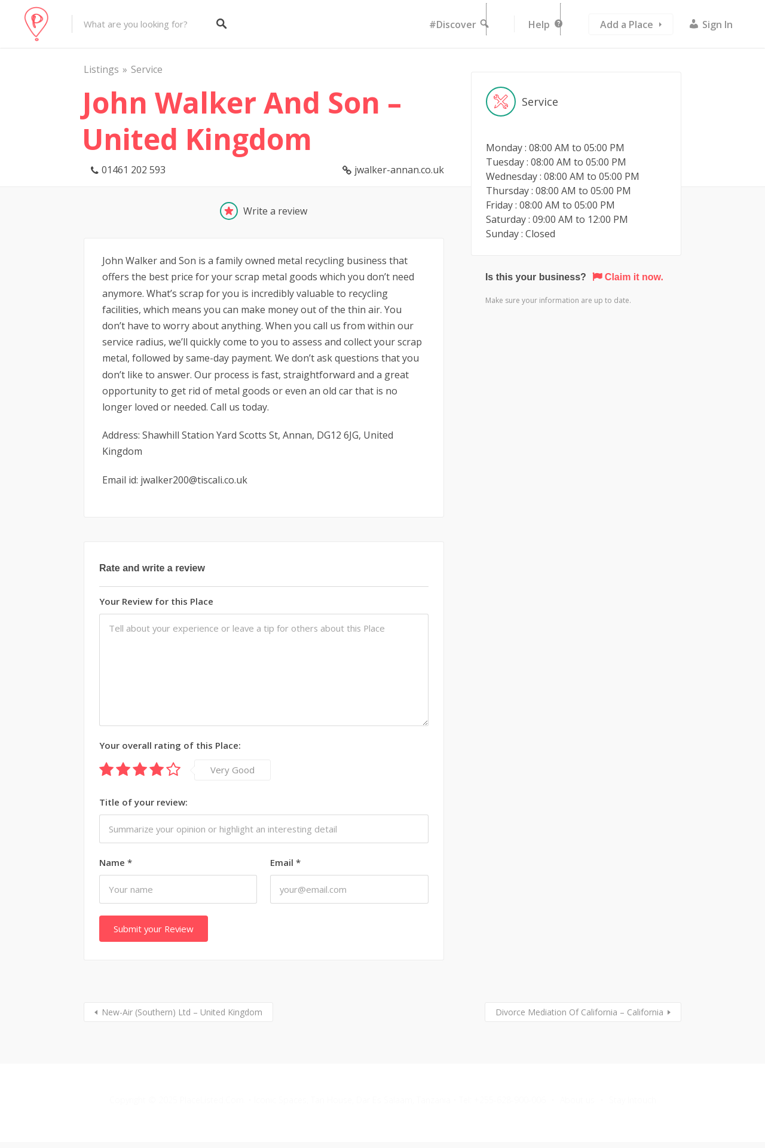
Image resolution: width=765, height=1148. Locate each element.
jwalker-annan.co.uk (399, 169)
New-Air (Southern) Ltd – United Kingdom (182, 1012)
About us (577, 1100)
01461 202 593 (134, 169)
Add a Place (626, 24)
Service (147, 69)
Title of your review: (143, 802)
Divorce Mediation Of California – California (579, 1012)
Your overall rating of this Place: (170, 745)
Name (115, 862)
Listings (101, 69)
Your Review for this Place (156, 601)
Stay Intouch (632, 1100)
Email (285, 862)
